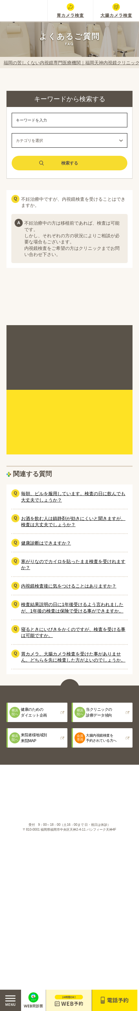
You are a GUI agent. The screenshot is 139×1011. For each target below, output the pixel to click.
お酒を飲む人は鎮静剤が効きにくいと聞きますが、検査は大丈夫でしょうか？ (73, 521)
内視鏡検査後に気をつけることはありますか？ (68, 586)
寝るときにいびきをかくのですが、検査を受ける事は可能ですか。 (73, 632)
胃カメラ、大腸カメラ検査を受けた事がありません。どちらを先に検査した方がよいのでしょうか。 (73, 657)
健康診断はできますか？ (46, 543)
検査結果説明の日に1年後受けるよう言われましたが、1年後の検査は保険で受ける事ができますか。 (72, 607)
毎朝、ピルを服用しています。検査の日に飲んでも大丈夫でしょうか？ (73, 496)
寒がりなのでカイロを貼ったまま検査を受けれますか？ (73, 564)
